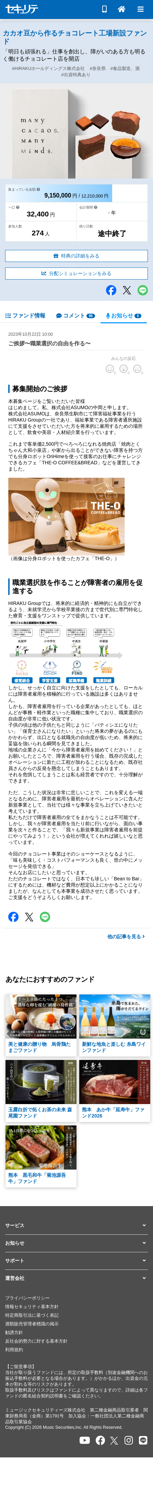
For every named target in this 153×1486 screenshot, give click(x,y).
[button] (76, 1226)
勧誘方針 (14, 1332)
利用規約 (14, 1349)
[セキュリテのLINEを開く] (143, 1440)
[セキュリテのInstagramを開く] (129, 1440)
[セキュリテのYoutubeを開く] (84, 1440)
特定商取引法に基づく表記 (32, 1315)
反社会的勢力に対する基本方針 (36, 1341)
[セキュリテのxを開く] (114, 1441)
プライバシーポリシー (27, 1298)
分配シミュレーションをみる (76, 273)
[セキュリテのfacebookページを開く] (100, 1440)
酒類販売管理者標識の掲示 (32, 1324)
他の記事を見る (126, 936)
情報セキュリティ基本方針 (32, 1306)
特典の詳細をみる (76, 256)
